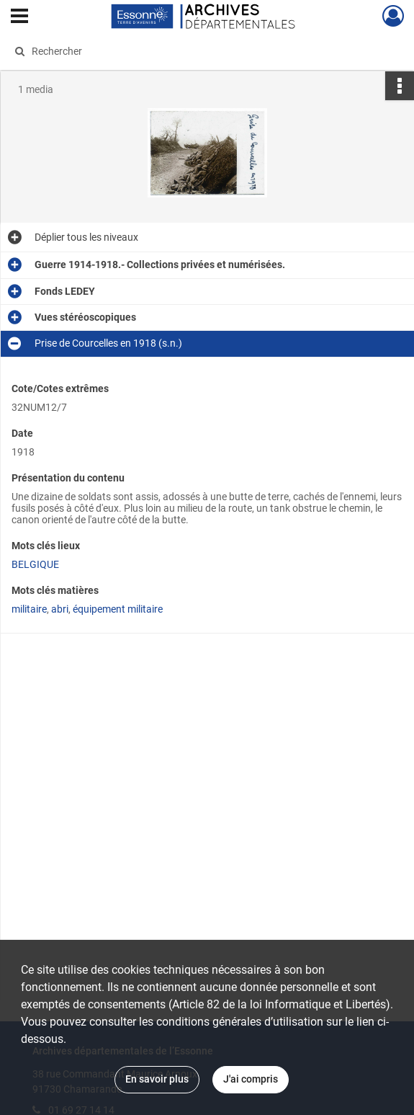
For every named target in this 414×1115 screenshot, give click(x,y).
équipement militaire (118, 609)
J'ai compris (250, 1079)
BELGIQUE (35, 564)
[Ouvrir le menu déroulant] (19, 17)
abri (59, 609)
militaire (29, 609)
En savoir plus (157, 1079)
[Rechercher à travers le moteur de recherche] (195, 51)
